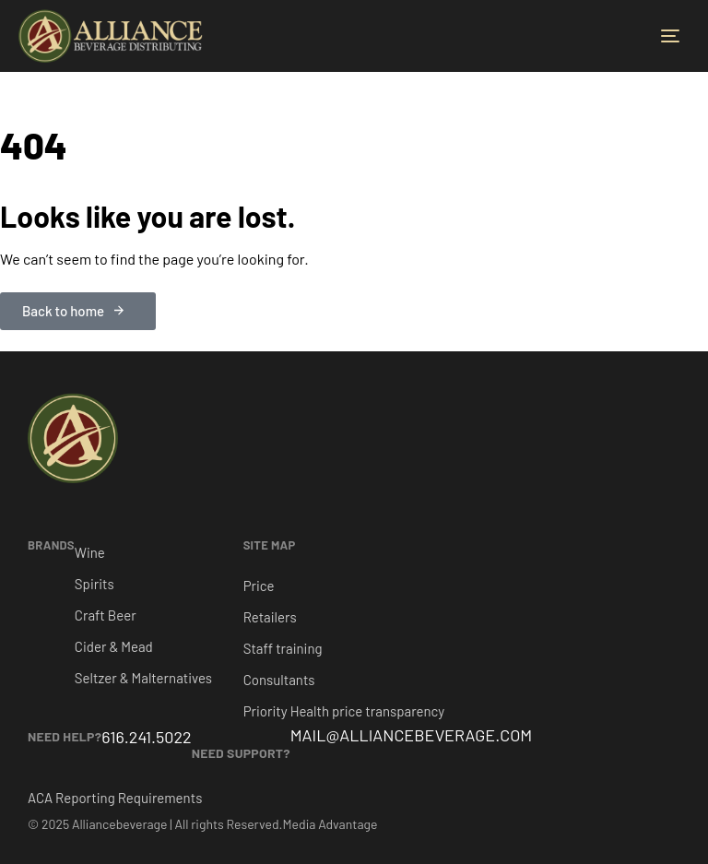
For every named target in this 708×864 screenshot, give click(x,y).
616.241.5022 (146, 737)
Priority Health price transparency (344, 711)
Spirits (94, 583)
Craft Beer (105, 615)
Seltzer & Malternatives (143, 677)
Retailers (270, 617)
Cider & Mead (114, 646)
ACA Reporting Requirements (115, 797)
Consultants (279, 679)
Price (259, 585)
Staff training (283, 648)
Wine (90, 552)
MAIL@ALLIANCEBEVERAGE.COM (411, 735)
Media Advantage (330, 824)
